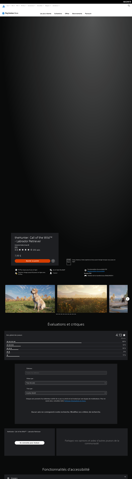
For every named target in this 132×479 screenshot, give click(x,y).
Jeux (7, 5)
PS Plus (23, 5)
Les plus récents (45, 12)
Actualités (39, 5)
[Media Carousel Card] (30, 297)
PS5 (13, 5)
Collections (58, 12)
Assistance (55, 5)
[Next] (127, 297)
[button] (96, 269)
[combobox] (66, 371)
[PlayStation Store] (11, 11)
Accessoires (31, 5)
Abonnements (77, 12)
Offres (67, 12)
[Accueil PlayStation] (3, 6)
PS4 (17, 5)
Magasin (47, 5)
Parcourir (88, 12)
